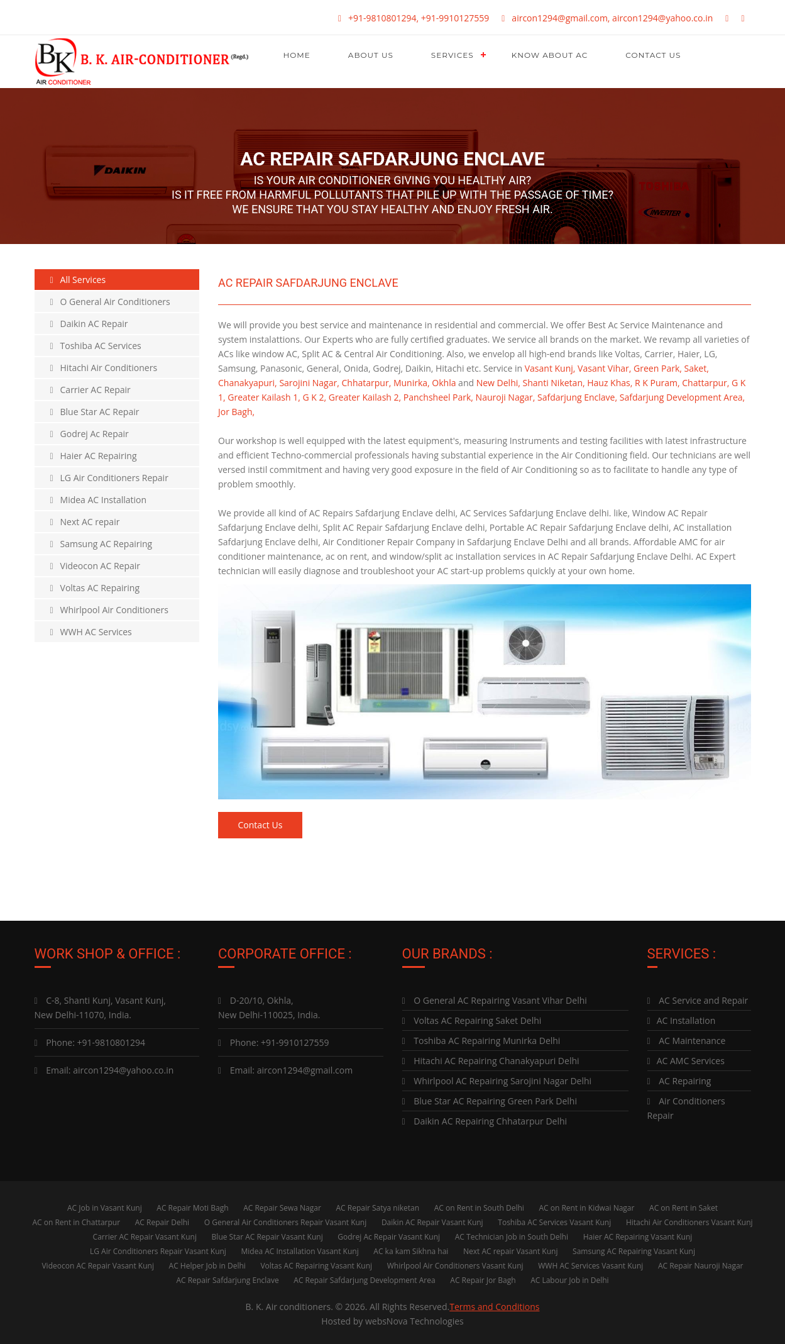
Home (296, 55)
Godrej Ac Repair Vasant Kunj (389, 1233)
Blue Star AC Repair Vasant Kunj (267, 1233)
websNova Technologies (414, 1318)
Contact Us (653, 55)
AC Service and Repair (698, 997)
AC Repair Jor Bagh (482, 1277)
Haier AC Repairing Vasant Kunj (638, 1233)
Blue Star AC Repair (95, 412)
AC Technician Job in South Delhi (511, 1233)
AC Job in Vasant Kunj (104, 1204)
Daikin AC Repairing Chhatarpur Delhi (485, 1118)
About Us (370, 55)
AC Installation (681, 1017)
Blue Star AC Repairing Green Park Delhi (489, 1098)
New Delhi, (498, 383)
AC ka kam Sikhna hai (410, 1248)
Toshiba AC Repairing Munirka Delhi (481, 1037)
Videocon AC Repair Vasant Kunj (97, 1262)
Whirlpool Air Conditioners (109, 610)
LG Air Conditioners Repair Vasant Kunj (158, 1248)
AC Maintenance (686, 1037)
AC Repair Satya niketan (378, 1204)
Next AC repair (85, 522)
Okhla (444, 383)
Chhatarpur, (367, 383)
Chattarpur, (705, 383)
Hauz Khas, (609, 383)
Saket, (696, 368)
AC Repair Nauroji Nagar (701, 1262)
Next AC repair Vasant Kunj (510, 1248)
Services (452, 55)
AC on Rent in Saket (683, 1204)
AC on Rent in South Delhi (479, 1204)
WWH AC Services (91, 632)
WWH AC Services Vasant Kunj (590, 1262)
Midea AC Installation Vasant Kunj (300, 1248)
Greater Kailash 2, (365, 397)
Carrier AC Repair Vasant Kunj (145, 1233)
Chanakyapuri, (247, 383)
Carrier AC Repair (90, 390)
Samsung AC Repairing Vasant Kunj (634, 1248)
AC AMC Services (686, 1058)
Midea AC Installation (98, 500)
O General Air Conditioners (110, 302)
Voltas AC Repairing (95, 588)
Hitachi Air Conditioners (104, 368)
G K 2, (314, 397)
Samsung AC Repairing (101, 544)
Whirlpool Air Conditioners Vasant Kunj (455, 1262)
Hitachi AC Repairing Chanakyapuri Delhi (490, 1058)
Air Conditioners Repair (686, 1105)
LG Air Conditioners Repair (109, 478)
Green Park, (658, 368)
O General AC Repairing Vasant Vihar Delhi (494, 997)
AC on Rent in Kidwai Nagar (586, 1204)
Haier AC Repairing (93, 456)
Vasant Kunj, (550, 368)
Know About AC (550, 55)
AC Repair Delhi (162, 1219)
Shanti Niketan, (554, 383)
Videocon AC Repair (95, 566)
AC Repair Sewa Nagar (282, 1204)
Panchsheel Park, (438, 397)
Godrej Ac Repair (89, 434)
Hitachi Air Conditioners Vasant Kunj (689, 1219)
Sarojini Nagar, (309, 383)
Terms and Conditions (494, 1303)
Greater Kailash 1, (264, 397)
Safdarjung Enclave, (577, 397)
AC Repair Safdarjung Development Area (364, 1277)
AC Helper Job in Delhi (207, 1262)
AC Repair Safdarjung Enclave (227, 1277)
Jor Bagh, (236, 412)
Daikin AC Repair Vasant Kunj (432, 1219)
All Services (78, 280)
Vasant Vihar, (604, 368)
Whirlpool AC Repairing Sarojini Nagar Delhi (497, 1078)
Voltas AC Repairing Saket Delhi (472, 1017)
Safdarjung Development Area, (682, 397)
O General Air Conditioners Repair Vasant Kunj (285, 1219)
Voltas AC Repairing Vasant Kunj (316, 1262)
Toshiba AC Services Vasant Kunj (554, 1219)
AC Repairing (679, 1078)
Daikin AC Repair (89, 324)
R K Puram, (657, 383)
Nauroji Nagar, (505, 397)
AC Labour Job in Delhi (569, 1277)
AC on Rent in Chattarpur (76, 1219)
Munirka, (411, 383)
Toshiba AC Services (95, 346)
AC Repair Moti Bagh (192, 1204)
